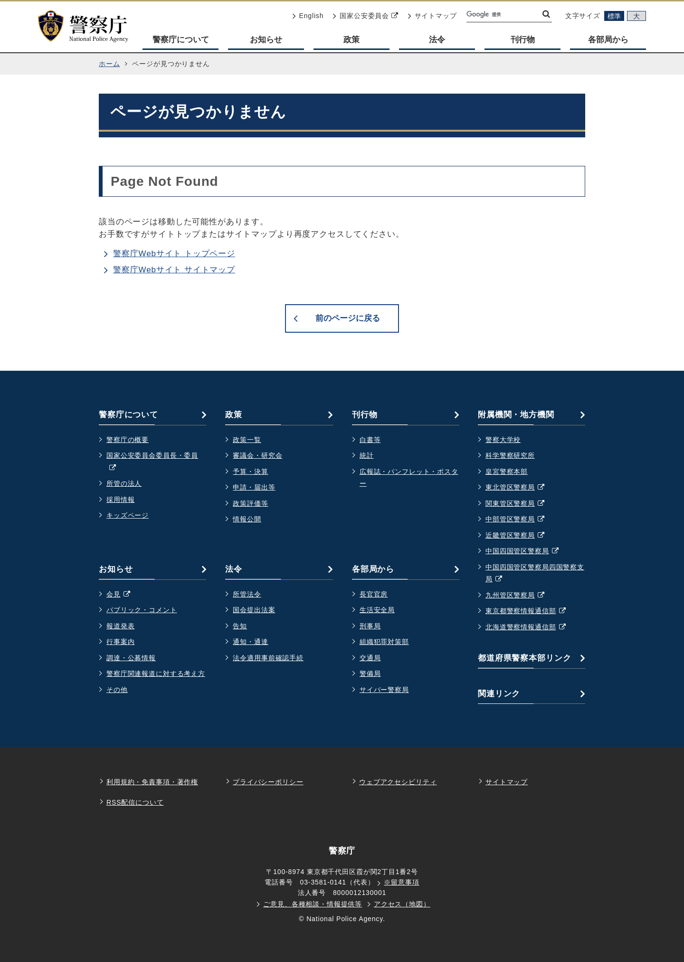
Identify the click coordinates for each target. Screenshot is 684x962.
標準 (614, 16)
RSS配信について (134, 802)
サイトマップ (432, 15)
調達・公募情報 (131, 658)
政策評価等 (250, 503)
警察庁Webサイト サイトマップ (174, 269)
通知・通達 (250, 641)
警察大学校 (503, 439)
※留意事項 (401, 882)
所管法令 (247, 594)
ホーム (109, 63)
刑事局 (370, 626)
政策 (351, 39)
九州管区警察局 (519, 595)
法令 (437, 39)
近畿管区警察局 (519, 535)
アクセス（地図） (402, 904)
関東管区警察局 (519, 504)
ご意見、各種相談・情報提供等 (312, 904)
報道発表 (120, 626)
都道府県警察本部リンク (524, 658)
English (308, 15)
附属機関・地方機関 (516, 414)
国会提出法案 (254, 610)
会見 (123, 594)
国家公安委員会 (365, 15)
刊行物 (523, 39)
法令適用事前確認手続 (268, 658)
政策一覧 (247, 439)
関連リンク (499, 693)
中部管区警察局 (519, 519)
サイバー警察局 (384, 689)
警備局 (370, 673)
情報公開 (247, 519)
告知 (240, 626)
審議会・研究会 (257, 455)
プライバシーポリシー (268, 782)
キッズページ (127, 515)
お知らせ (266, 39)
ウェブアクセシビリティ (398, 782)
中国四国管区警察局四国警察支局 (534, 574)
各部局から (608, 39)
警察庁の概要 (127, 439)
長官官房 (374, 594)
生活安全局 (377, 610)
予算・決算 (250, 471)
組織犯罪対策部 (384, 641)
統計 (367, 455)
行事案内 (120, 641)
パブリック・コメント (141, 610)
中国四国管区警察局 (526, 551)
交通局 (370, 658)
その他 (117, 689)
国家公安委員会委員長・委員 (152, 463)
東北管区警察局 (519, 487)
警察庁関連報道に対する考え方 (155, 673)
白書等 (370, 439)
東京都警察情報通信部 (530, 611)
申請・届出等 (254, 487)
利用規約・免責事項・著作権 (152, 782)
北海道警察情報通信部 (530, 627)
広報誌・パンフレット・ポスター (409, 478)
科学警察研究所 (510, 455)
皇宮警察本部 (506, 471)
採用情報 (120, 499)
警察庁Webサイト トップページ (174, 253)
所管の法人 (124, 483)
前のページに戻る (347, 318)
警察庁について (180, 39)
